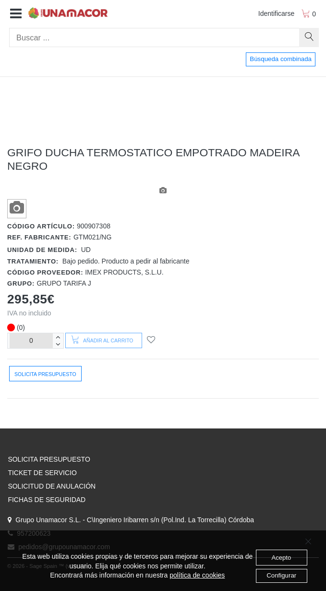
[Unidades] (31, 340)
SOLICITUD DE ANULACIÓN (52, 486)
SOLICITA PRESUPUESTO (49, 459)
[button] (16, 14)
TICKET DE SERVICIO (42, 473)
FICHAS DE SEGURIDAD (46, 499)
